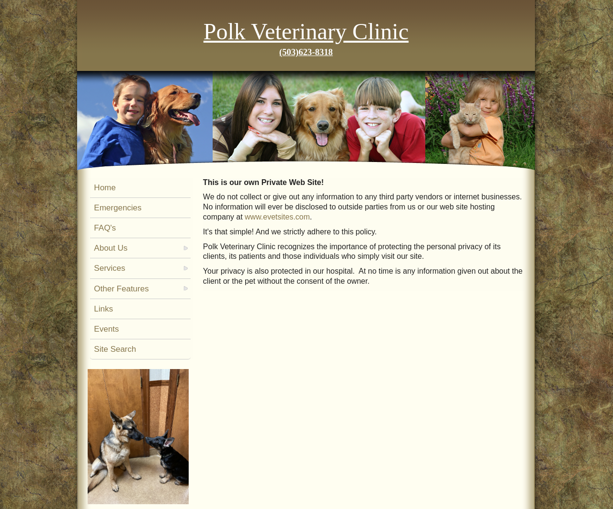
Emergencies (117, 207)
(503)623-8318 (306, 52)
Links (103, 308)
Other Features (121, 288)
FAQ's (105, 227)
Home (104, 187)
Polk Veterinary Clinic (306, 31)
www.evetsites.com (277, 217)
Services (109, 268)
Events (106, 329)
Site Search (115, 349)
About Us (110, 248)
